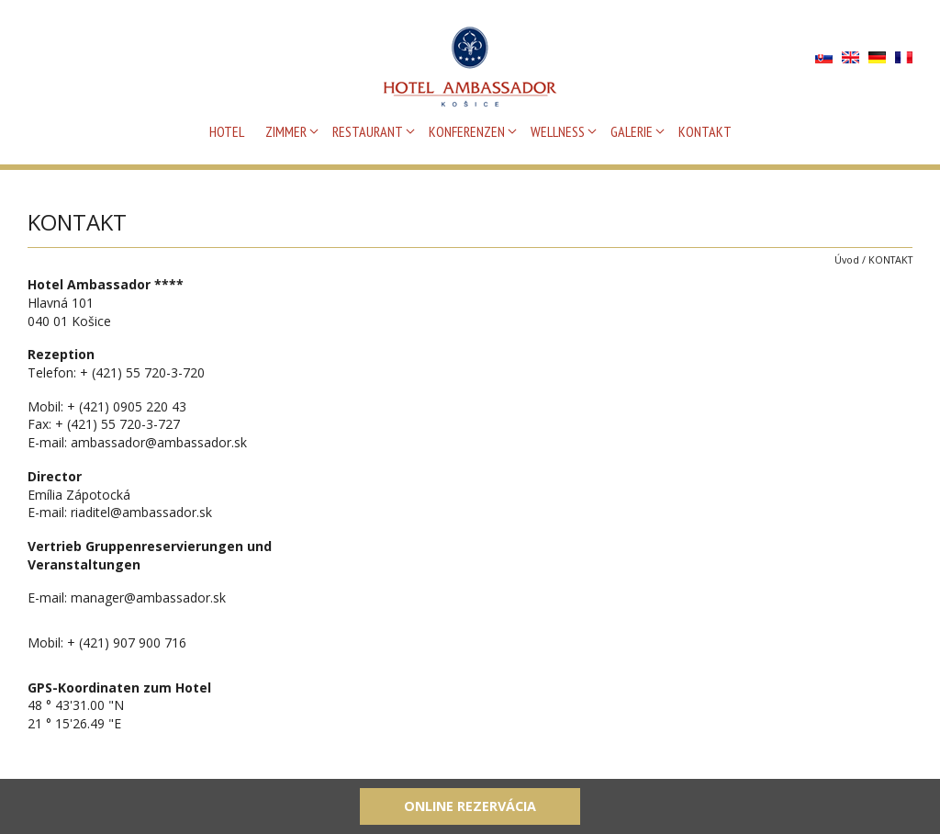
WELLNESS (558, 131)
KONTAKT (705, 131)
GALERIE (631, 131)
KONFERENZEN (467, 131)
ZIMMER (286, 131)
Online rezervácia (470, 806)
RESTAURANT (367, 131)
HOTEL (226, 131)
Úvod (846, 259)
